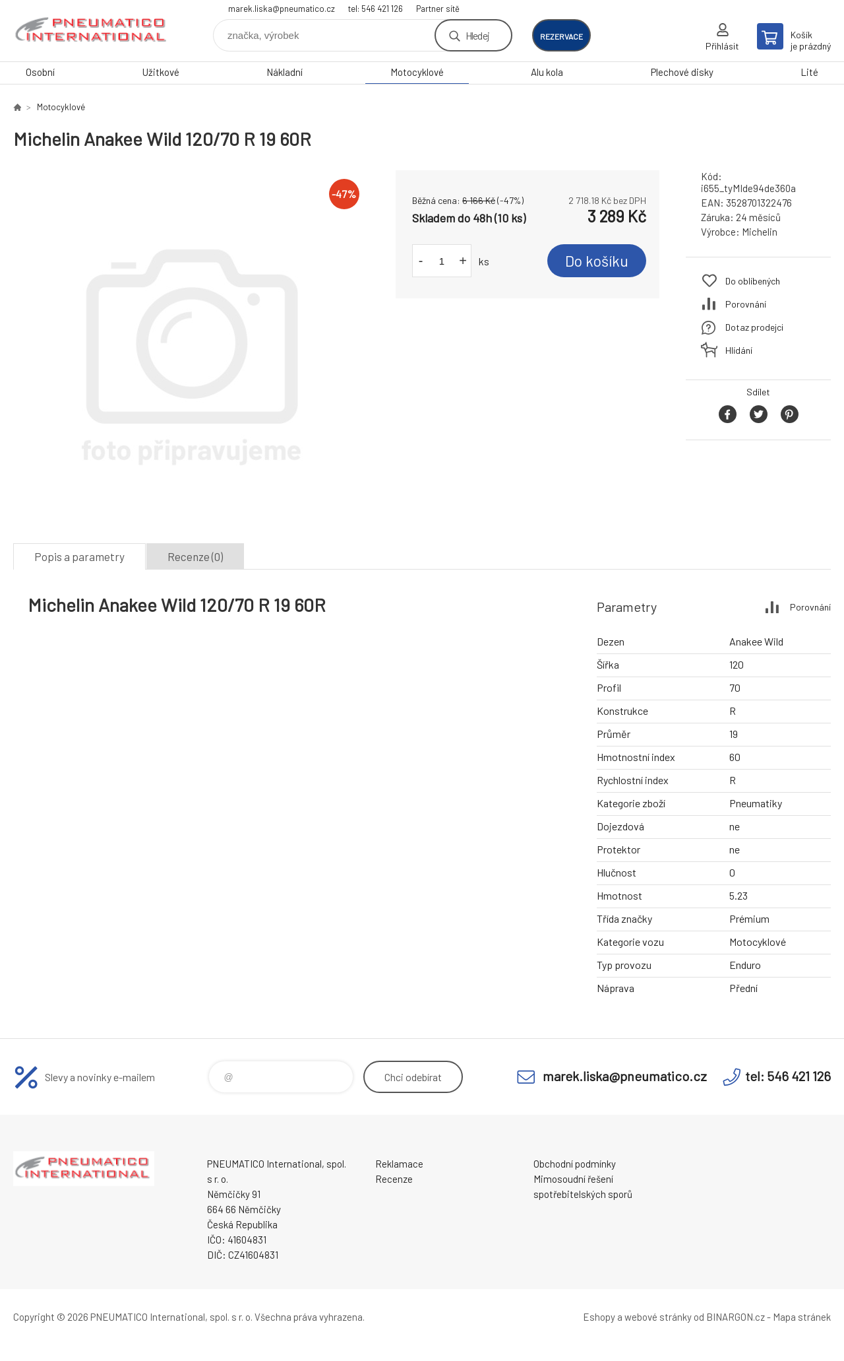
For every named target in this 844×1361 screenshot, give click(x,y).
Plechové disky (682, 72)
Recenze (394, 1179)
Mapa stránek (802, 1317)
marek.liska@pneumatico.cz (281, 8)
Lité (809, 72)
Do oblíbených (752, 280)
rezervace (561, 36)
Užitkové (160, 72)
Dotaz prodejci (754, 327)
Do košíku (596, 260)
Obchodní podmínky (574, 1164)
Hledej (477, 35)
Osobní (40, 72)
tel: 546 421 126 (375, 8)
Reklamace (399, 1164)
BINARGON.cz (735, 1317)
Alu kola (547, 72)
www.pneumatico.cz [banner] (92, 30)
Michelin (759, 232)
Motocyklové (417, 72)
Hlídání (738, 350)
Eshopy (599, 1317)
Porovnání (745, 304)
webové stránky (658, 1317)
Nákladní (284, 72)
